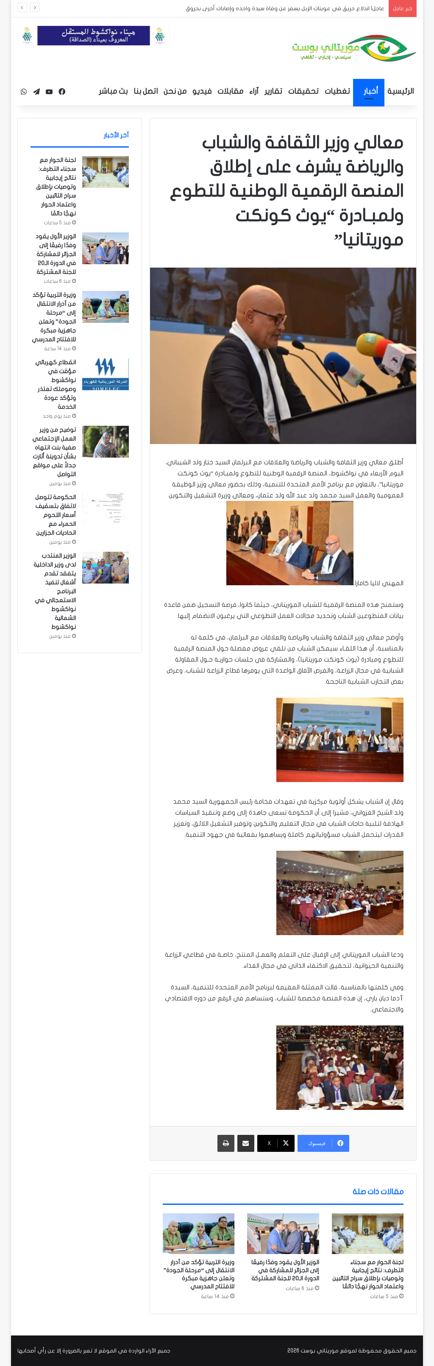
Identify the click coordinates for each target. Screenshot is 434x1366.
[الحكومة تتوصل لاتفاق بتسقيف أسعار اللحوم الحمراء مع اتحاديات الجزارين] (105, 509)
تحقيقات (303, 91)
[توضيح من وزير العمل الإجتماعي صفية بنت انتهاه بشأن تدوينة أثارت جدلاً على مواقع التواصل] (105, 442)
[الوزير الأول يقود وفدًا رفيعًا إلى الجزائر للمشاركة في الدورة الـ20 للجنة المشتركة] (283, 1233)
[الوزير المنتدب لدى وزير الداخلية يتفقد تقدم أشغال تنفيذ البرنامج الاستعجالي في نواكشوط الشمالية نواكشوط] (105, 568)
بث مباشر (113, 91)
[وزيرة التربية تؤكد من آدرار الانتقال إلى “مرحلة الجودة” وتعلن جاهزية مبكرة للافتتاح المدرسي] (199, 1233)
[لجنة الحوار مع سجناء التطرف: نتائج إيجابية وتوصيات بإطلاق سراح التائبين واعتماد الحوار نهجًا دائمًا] (368, 1233)
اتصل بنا (146, 91)
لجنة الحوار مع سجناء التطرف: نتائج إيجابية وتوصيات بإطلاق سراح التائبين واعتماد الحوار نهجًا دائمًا (56, 187)
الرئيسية (400, 91)
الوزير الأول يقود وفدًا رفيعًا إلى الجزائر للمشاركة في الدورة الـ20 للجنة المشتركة (285, 1270)
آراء (254, 91)
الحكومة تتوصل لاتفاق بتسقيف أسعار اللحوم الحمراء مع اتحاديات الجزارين (55, 515)
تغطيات (337, 91)
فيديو (201, 91)
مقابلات (230, 91)
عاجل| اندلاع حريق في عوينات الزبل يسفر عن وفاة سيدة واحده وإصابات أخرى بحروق (285, 8)
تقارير (273, 91)
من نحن (175, 91)
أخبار (371, 91)
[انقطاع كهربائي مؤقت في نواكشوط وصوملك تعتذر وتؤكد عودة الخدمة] (105, 374)
